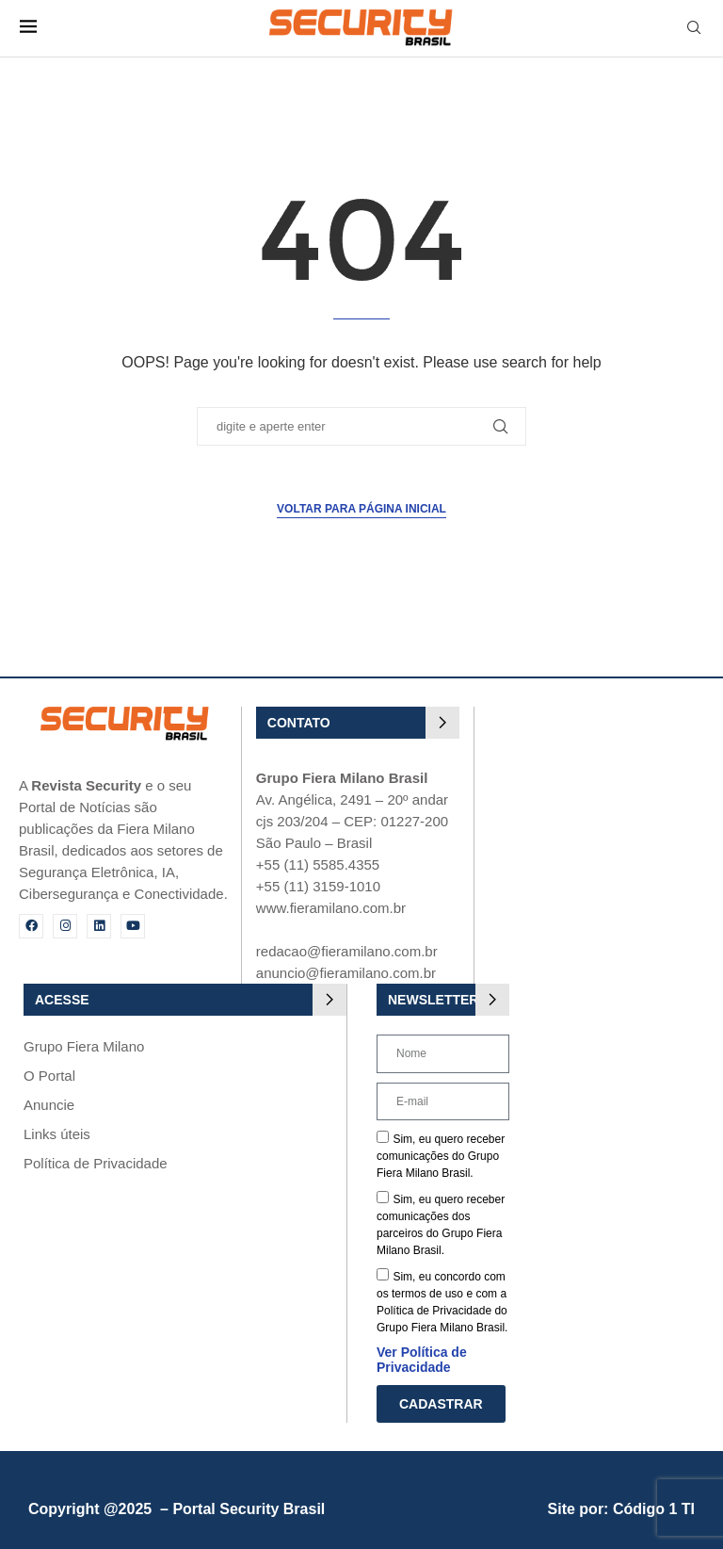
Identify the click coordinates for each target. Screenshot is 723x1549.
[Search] (693, 28)
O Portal (49, 1075)
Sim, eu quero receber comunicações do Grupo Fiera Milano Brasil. (441, 1156)
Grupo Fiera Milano (84, 1046)
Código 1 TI (654, 1509)
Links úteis (57, 1134)
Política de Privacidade (96, 1163)
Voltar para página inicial (361, 508)
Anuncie (49, 1105)
